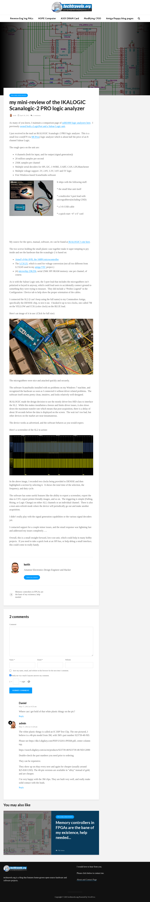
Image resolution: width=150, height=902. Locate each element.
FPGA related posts (18, 95)
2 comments (37, 115)
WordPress (91, 897)
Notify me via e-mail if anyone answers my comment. (29, 675)
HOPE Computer (47, 18)
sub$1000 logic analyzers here (76, 123)
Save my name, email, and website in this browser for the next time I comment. (41, 671)
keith (12, 115)
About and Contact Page (87, 880)
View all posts (32, 577)
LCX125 (23, 263)
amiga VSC (40, 267)
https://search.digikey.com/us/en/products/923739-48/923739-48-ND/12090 (54, 750)
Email (40, 660)
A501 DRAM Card (70, 18)
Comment (12, 624)
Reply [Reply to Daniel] (21, 716)
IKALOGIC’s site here (79, 242)
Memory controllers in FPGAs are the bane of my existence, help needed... (75, 830)
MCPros (35, 137)
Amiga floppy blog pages (119, 18)
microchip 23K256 (27, 271)
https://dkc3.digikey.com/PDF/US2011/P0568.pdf (52, 741)
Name (12, 660)
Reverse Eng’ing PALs (21, 18)
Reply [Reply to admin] (21, 787)
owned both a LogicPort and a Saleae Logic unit (42, 126)
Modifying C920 (92, 18)
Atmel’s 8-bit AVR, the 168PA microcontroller (37, 259)
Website (68, 660)
